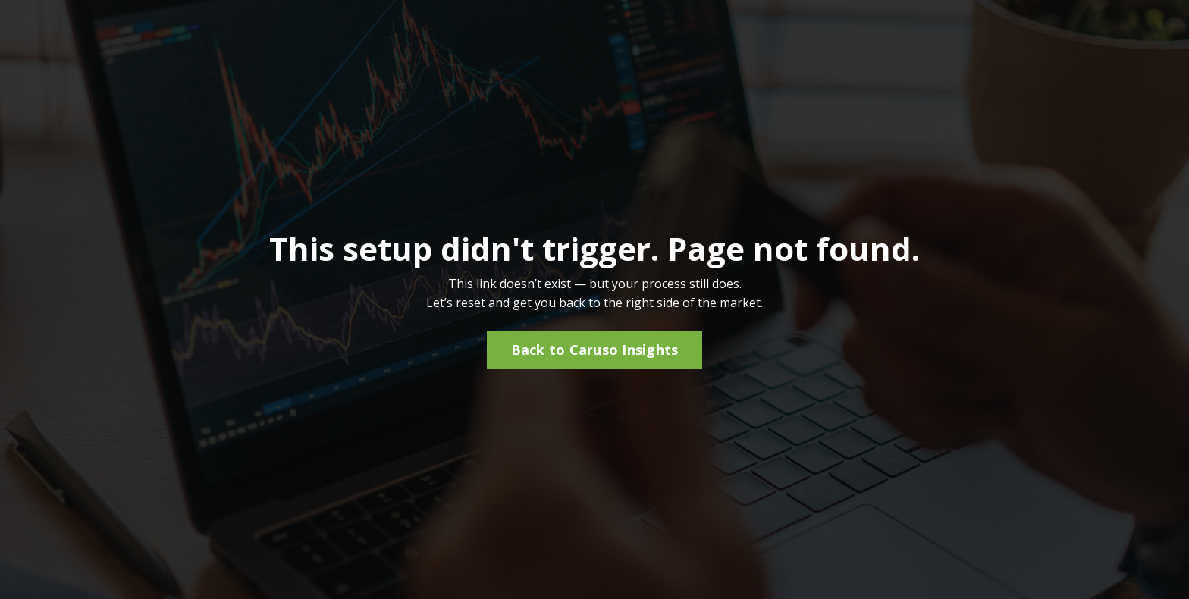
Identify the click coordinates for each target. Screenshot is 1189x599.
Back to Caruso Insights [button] (595, 349)
